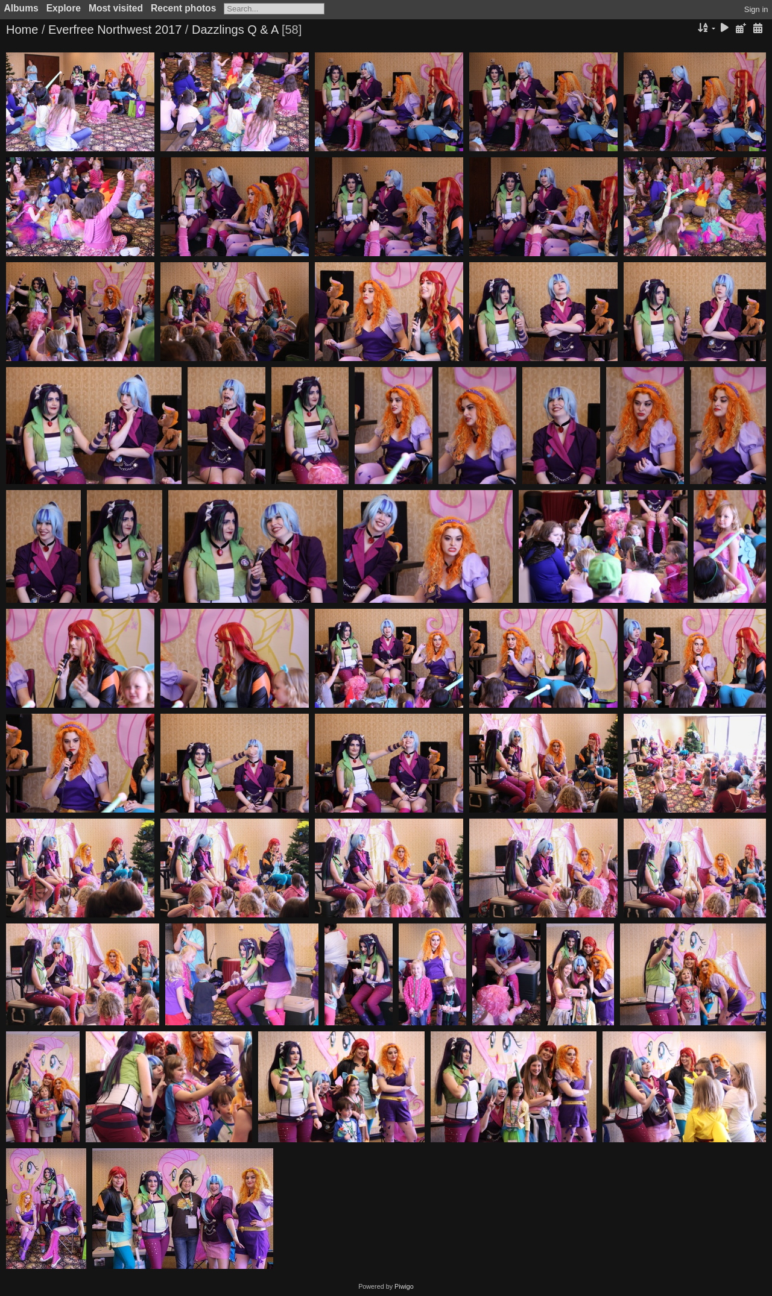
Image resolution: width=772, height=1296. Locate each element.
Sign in (756, 9)
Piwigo (404, 1286)
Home (22, 29)
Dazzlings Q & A (235, 29)
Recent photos (183, 8)
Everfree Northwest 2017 (115, 29)
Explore (63, 8)
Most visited (116, 8)
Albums (21, 8)
